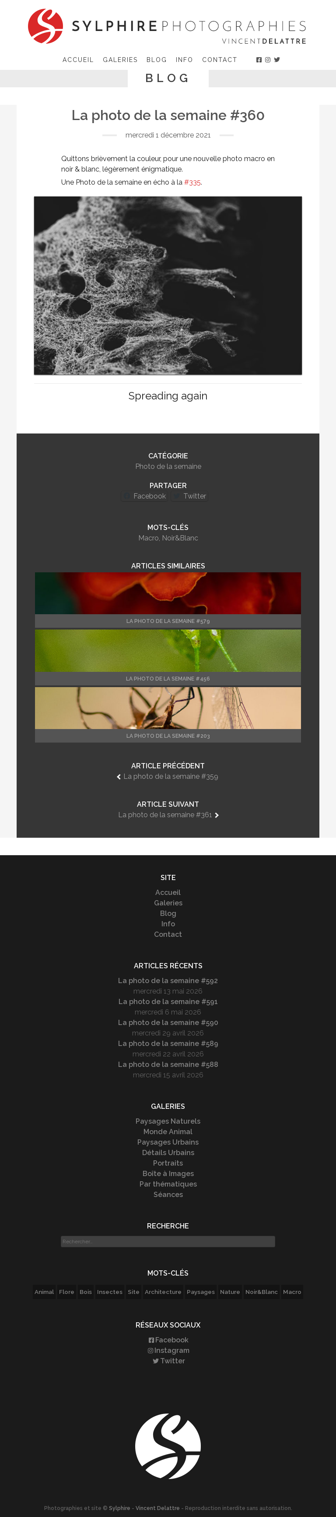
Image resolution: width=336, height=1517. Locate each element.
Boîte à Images (168, 1174)
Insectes (109, 1291)
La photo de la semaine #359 (170, 776)
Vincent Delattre (158, 1508)
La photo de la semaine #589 (168, 1043)
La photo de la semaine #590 (168, 1022)
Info (184, 59)
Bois (86, 1291)
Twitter (168, 1361)
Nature (230, 1291)
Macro (148, 538)
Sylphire (119, 1508)
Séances (168, 1194)
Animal (44, 1291)
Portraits (168, 1163)
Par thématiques (168, 1184)
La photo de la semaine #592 (168, 981)
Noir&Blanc (180, 538)
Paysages (201, 1291)
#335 (192, 182)
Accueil (78, 59)
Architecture (163, 1291)
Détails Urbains (168, 1153)
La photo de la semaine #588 (168, 1064)
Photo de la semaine (168, 466)
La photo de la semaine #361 (165, 815)
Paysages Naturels (168, 1121)
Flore (66, 1291)
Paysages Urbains (168, 1142)
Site (134, 1291)
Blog (157, 59)
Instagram (168, 1350)
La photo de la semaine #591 (168, 1002)
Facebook (168, 1340)
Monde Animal (168, 1132)
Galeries (120, 59)
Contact (220, 59)
